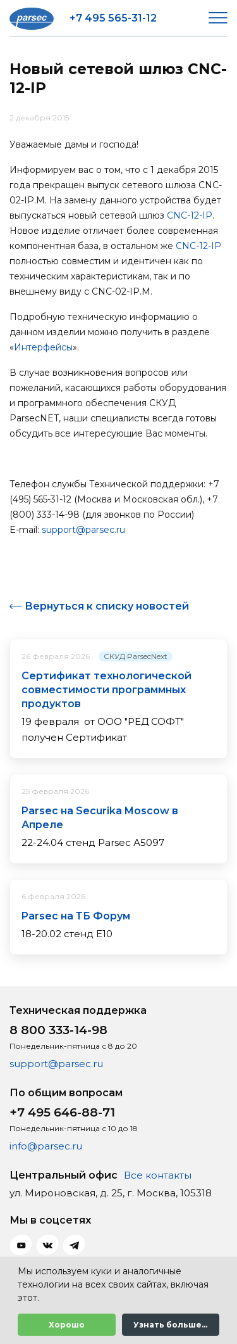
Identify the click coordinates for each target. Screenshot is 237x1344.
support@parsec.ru (83, 529)
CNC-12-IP (189, 215)
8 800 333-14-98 (58, 1030)
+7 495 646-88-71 (62, 1112)
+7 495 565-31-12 (113, 18)
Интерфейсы (43, 347)
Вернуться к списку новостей (107, 606)
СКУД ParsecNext (135, 656)
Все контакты (157, 1175)
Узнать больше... (170, 1324)
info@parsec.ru (45, 1146)
